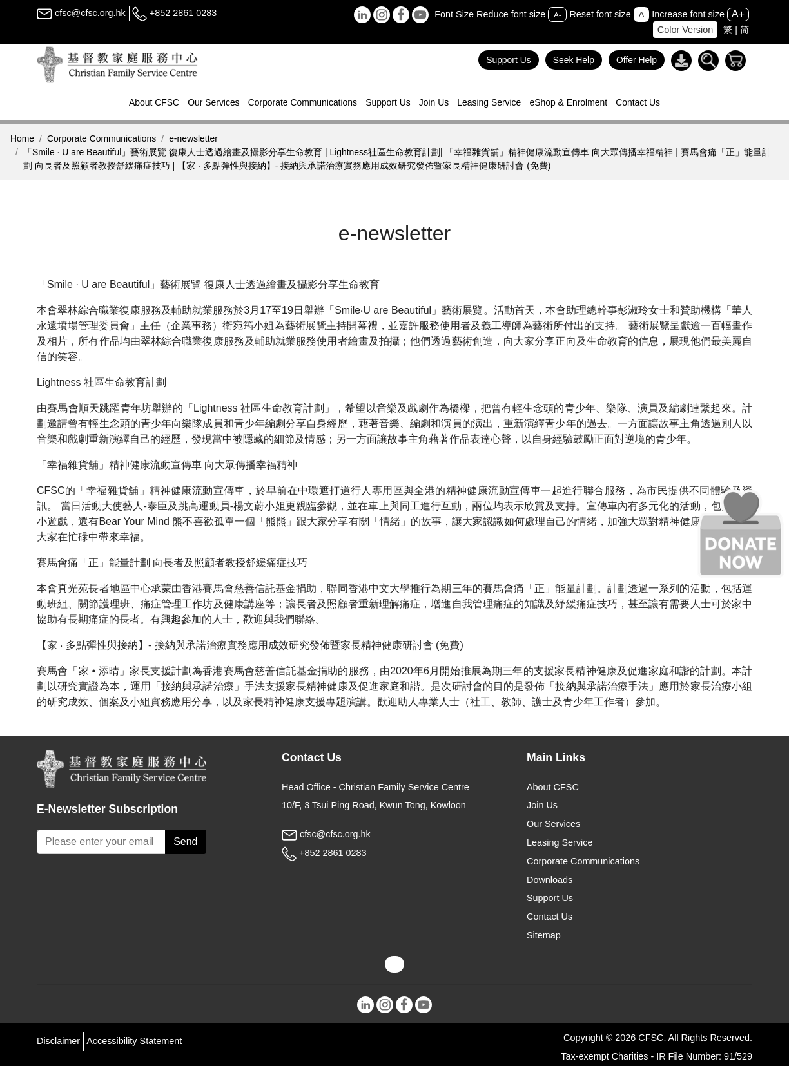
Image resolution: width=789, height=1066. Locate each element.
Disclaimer (58, 1041)
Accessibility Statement (134, 1041)
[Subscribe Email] (101, 842)
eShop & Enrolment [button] (568, 102)
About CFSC (553, 787)
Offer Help (636, 60)
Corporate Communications (101, 138)
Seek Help (573, 60)
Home (22, 138)
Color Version (685, 29)
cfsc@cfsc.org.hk (81, 13)
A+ (738, 13)
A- (557, 15)
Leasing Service (559, 842)
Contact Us (638, 102)
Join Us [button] (434, 102)
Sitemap (544, 935)
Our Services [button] (213, 102)
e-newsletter (193, 138)
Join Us (542, 805)
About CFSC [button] (154, 102)
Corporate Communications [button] (302, 102)
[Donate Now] (740, 533)
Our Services (553, 824)
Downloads (549, 880)
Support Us (508, 60)
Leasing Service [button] (489, 102)
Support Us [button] (388, 102)
